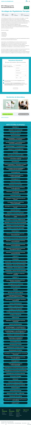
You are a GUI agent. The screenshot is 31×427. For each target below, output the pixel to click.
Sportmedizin (15, 152)
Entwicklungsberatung (15, 172)
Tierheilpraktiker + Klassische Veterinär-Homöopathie (15, 270)
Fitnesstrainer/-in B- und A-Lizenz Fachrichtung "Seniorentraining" (15, 192)
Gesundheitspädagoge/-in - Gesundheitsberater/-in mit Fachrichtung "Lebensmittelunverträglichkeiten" (15, 331)
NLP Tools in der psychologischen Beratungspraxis (15, 384)
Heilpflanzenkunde (15, 317)
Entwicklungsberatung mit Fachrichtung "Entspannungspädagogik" (15, 176)
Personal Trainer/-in (15, 231)
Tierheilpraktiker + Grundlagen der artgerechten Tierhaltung (15, 274)
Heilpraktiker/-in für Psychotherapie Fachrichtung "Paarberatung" (15, 321)
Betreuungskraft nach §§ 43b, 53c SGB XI (15, 154)
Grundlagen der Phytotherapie (15, 314)
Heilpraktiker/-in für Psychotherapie (15, 129)
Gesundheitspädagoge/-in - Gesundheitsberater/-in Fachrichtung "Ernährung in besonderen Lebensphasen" (15, 328)
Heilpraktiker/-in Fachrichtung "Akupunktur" (15, 212)
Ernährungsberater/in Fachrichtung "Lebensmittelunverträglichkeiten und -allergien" (15, 296)
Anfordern (15, 88)
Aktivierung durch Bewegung (15, 376)
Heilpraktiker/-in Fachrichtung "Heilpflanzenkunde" (15, 219)
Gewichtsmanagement (15, 387)
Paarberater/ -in (15, 277)
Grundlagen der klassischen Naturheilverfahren (15, 311)
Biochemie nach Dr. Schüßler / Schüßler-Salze (15, 393)
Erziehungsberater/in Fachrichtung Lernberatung (15, 373)
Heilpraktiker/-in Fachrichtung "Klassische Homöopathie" (15, 222)
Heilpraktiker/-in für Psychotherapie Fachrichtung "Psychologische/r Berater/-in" (15, 249)
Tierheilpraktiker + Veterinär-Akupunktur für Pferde (15, 264)
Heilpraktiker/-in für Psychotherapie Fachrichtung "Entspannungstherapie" (15, 245)
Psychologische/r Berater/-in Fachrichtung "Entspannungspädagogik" (15, 203)
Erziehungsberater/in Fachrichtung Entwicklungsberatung (15, 367)
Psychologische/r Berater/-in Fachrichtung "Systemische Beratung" (15, 207)
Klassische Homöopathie (15, 135)
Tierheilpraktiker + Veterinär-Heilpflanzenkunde (15, 267)
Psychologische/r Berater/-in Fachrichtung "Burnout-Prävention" (15, 199)
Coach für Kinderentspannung (15, 390)
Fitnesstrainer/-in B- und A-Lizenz (15, 184)
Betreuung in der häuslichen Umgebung (15, 292)
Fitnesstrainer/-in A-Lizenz (15, 181)
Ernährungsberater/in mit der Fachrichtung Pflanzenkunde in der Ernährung (15, 399)
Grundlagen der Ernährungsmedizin (15, 308)
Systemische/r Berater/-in (15, 210)
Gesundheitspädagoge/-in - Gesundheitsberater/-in (15, 146)
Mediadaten (11, 412)
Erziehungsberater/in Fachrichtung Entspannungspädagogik (15, 364)
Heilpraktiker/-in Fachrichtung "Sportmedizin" (15, 228)
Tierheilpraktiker (15, 259)
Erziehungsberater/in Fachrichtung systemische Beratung (15, 370)
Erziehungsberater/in (15, 360)
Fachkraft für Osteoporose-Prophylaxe (15, 381)
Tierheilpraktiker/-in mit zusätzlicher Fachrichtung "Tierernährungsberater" (15, 357)
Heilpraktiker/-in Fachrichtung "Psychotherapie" (15, 225)
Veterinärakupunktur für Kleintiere (15, 350)
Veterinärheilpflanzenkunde (15, 341)
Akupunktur (15, 289)
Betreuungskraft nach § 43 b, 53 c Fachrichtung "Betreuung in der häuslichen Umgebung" (15, 158)
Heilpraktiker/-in (15, 127)
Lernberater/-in (15, 256)
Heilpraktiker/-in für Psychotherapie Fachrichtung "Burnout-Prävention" (15, 241)
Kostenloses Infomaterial (7, 114)
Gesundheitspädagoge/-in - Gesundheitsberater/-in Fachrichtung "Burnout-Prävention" (15, 139)
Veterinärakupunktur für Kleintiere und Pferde (15, 347)
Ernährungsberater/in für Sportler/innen (15, 284)
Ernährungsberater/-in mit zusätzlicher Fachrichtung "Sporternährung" (15, 300)
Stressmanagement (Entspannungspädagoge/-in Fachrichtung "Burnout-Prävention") (15, 169)
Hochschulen (19, 80)
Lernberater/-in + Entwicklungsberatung (15, 149)
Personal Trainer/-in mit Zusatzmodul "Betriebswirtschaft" (15, 237)
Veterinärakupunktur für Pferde (16, 344)
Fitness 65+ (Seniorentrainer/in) (15, 303)
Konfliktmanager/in (15, 402)
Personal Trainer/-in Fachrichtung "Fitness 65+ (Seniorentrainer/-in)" (15, 234)
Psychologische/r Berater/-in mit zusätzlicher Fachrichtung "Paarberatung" (15, 354)
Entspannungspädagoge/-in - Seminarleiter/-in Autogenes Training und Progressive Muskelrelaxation (16, 165)
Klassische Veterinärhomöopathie (15, 324)
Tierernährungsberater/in (15, 286)
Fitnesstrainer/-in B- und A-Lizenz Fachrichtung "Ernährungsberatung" (15, 188)
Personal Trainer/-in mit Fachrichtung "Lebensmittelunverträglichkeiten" (15, 338)
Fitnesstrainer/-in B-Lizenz (15, 195)
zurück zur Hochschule (4, 117)
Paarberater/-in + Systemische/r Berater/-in (15, 334)
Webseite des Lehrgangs (23, 114)
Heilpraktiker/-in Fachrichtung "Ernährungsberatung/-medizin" (15, 216)
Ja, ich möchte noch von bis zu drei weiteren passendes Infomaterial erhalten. (14, 81)
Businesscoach (15, 379)
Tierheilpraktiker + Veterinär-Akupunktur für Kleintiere (15, 261)
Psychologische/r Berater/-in (15, 132)
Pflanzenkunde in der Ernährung (15, 396)
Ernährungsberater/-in (15, 179)
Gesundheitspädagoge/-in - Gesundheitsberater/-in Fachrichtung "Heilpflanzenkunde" (15, 143)
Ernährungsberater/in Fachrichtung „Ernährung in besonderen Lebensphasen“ (15, 281)
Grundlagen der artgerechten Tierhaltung (15, 306)
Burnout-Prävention (15, 161)
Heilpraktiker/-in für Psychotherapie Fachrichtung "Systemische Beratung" (15, 253)
